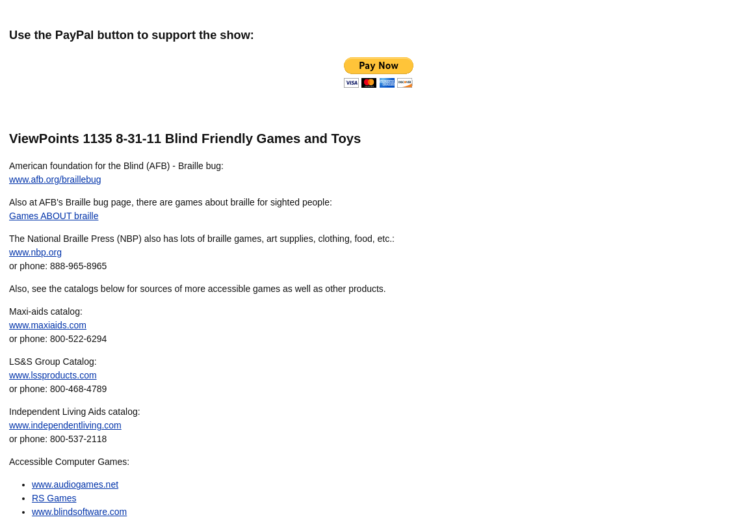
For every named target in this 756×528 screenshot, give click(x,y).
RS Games (54, 498)
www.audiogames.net (75, 484)
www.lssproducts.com (53, 375)
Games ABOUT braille (53, 216)
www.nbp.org (35, 252)
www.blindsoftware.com (79, 512)
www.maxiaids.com (47, 325)
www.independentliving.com (65, 425)
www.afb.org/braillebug (55, 179)
